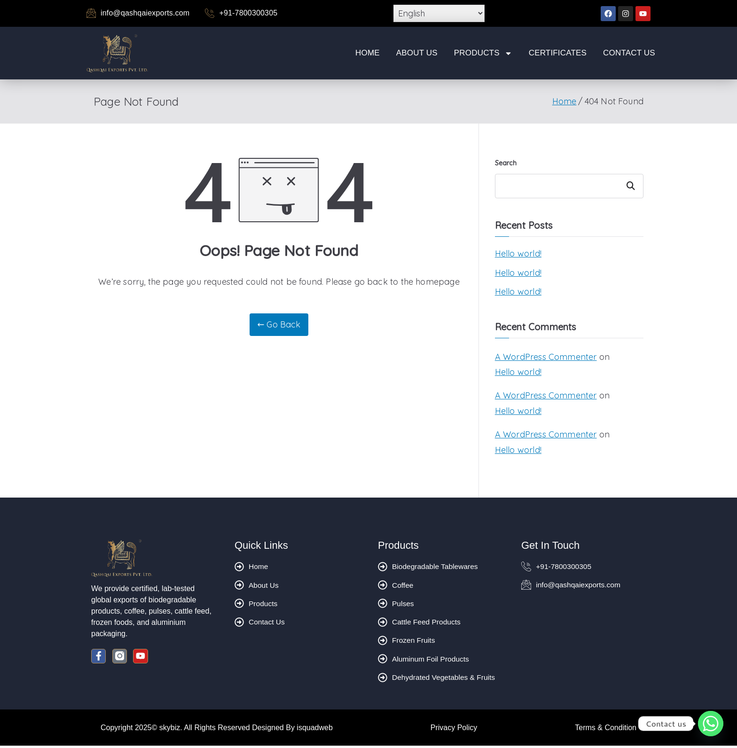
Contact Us (629, 52)
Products (483, 53)
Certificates (558, 52)
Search (506, 163)
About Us (417, 52)
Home (367, 52)
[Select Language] (439, 13)
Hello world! (518, 253)
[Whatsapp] (710, 723)
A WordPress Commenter (546, 356)
